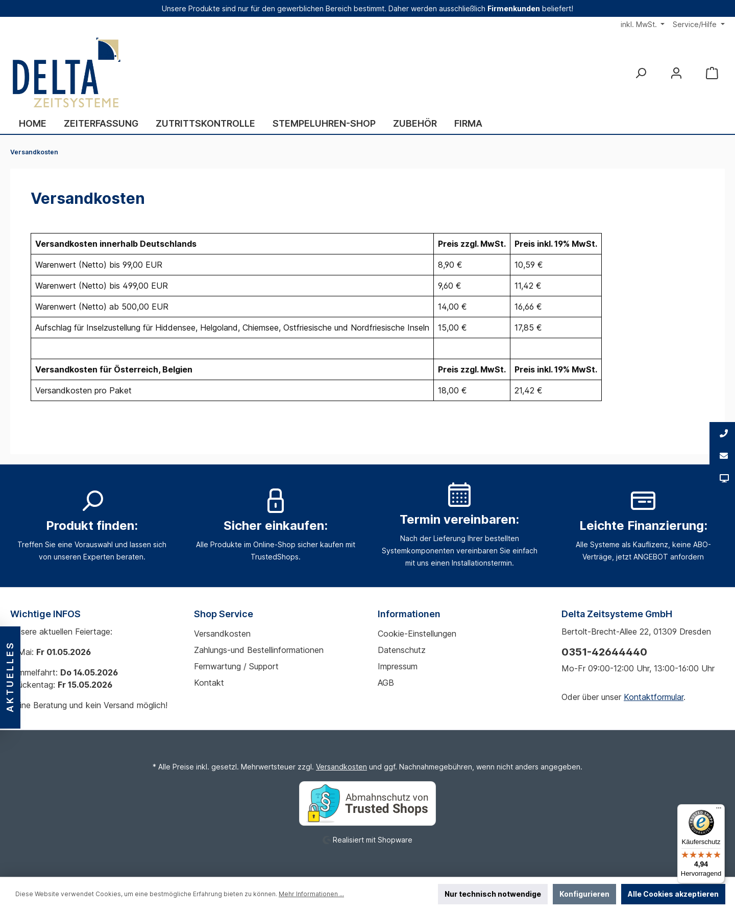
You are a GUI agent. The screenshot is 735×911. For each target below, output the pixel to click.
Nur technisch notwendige (493, 894)
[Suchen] (640, 72)
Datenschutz (402, 650)
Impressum (398, 666)
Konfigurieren (584, 894)
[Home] (32, 123)
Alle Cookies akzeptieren (673, 894)
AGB (386, 683)
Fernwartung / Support (236, 666)
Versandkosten (222, 633)
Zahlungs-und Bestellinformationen (259, 650)
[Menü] (719, 810)
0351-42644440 (604, 652)
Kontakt (209, 683)
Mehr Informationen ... (311, 894)
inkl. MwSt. (640, 24)
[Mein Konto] (676, 72)
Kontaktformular (653, 697)
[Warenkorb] (712, 72)
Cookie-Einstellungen (417, 633)
